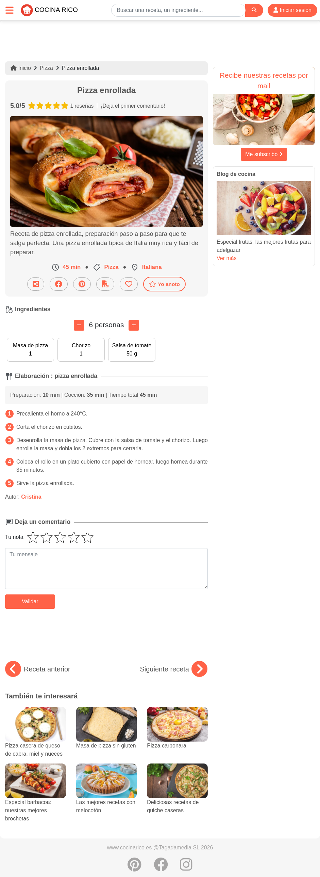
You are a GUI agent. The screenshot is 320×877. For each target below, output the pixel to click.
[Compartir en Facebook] (59, 284)
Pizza (46, 68)
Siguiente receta (173, 669)
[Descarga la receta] (105, 284)
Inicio (21, 68)
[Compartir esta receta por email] (35, 284)
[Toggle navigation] (9, 10)
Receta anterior (37, 669)
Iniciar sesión (292, 10)
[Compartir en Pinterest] (82, 284)
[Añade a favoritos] (129, 284)
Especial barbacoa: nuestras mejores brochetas (35, 799)
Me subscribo (264, 154)
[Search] (254, 10)
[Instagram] (186, 868)
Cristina (31, 497)
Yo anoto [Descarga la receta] (164, 284)
